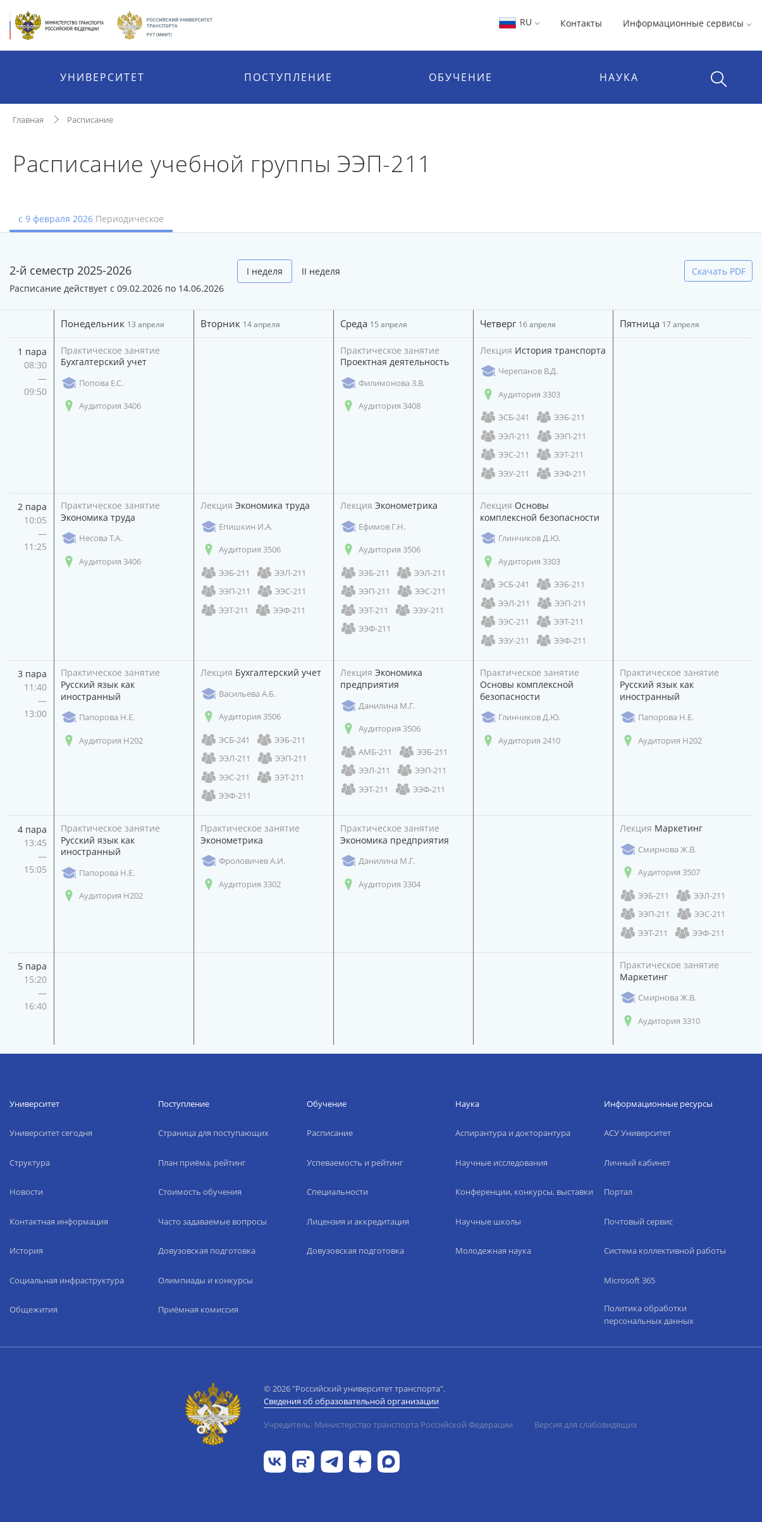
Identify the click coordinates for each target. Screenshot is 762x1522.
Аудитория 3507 (660, 872)
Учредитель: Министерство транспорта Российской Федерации (388, 1424)
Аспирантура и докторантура (512, 1132)
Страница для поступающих (213, 1132)
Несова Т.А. (91, 538)
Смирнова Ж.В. (658, 850)
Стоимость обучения (200, 1191)
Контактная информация (58, 1221)
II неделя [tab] (321, 271)
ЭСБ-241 (504, 417)
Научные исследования (501, 1162)
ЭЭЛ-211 (505, 436)
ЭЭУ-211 (504, 474)
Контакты (581, 23)
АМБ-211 (366, 752)
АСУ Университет (637, 1132)
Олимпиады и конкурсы (205, 1280)
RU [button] (519, 22)
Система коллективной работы (665, 1250)
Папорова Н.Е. (98, 717)
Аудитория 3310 (660, 1021)
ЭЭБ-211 (560, 417)
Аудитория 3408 (380, 406)
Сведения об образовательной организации (351, 1401)
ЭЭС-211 (504, 455)
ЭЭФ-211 (561, 474)
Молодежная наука (493, 1250)
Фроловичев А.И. (242, 861)
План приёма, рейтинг (202, 1162)
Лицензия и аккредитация (358, 1221)
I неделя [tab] (265, 271)
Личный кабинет (637, 1162)
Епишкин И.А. (236, 527)
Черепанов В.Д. (519, 371)
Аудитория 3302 (240, 884)
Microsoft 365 (629, 1280)
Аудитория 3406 (101, 406)
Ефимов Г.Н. (372, 527)
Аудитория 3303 (520, 395)
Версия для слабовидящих (585, 1424)
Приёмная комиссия (198, 1309)
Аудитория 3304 (380, 884)
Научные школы (488, 1221)
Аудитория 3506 (240, 550)
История (26, 1250)
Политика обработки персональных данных (649, 1314)
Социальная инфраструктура (66, 1280)
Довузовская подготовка (206, 1250)
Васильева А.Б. (238, 694)
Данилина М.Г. (377, 706)
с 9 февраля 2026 (91, 219)
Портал (618, 1191)
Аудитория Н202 (102, 741)
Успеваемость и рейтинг (355, 1162)
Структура (29, 1162)
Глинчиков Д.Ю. (520, 538)
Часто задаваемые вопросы (212, 1221)
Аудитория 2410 (520, 741)
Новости (26, 1191)
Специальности (337, 1191)
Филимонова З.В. (382, 383)
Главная (28, 119)
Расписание (90, 119)
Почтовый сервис (638, 1221)
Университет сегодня (50, 1132)
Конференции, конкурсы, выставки (524, 1191)
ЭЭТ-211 (560, 455)
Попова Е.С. (92, 383)
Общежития (33, 1309)
